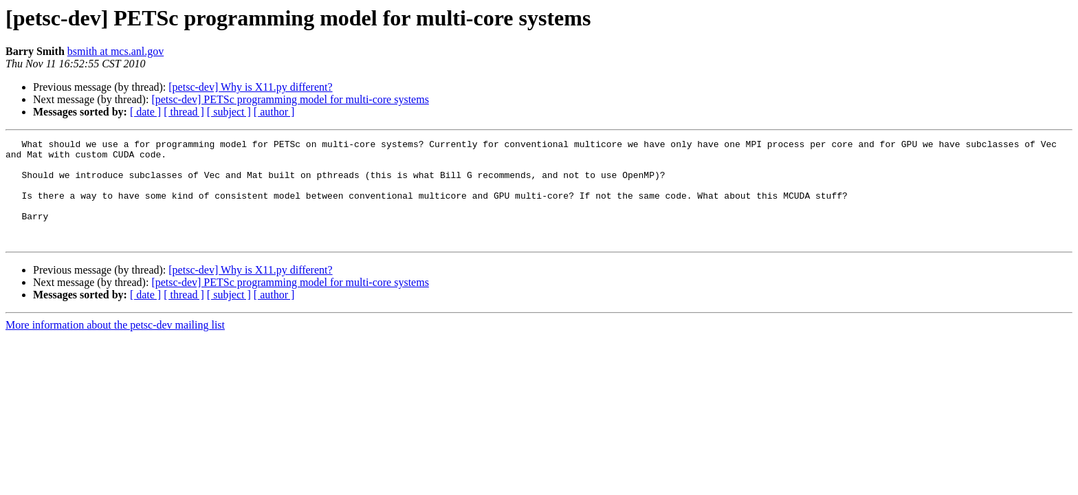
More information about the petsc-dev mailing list (115, 345)
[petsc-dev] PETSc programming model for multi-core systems (289, 99)
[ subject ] (229, 112)
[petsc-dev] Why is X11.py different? (250, 87)
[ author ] (274, 112)
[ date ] (145, 112)
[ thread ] (184, 112)
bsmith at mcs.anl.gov (115, 51)
